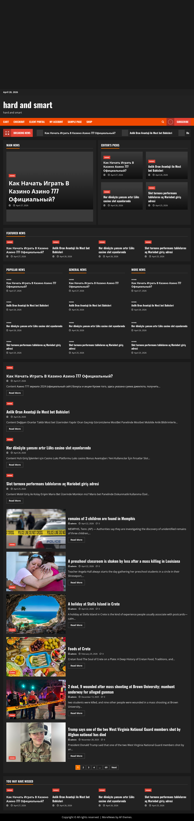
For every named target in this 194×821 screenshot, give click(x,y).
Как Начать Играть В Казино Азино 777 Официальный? (76, 133)
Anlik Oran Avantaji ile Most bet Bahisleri (147, 133)
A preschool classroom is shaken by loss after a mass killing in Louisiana (36, 571)
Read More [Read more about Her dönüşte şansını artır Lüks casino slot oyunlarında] (16, 465)
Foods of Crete (36, 657)
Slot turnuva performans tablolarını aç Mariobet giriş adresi (164, 197)
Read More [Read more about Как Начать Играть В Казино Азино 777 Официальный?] (16, 393)
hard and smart (27, 104)
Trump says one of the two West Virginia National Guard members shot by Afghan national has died (36, 742)
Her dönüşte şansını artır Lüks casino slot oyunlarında (121, 199)
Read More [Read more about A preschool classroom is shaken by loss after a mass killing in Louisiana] (78, 583)
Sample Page (75, 122)
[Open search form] (163, 122)
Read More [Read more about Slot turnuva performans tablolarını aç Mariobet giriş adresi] (16, 501)
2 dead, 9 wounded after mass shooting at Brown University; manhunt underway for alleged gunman (36, 699)
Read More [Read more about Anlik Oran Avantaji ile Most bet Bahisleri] (16, 429)
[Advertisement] (97, 22)
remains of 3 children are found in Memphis (36, 529)
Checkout (19, 122)
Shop (89, 122)
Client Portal (37, 122)
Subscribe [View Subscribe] (177, 122)
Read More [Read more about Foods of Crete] (78, 666)
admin (73, 523)
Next (114, 767)
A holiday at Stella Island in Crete (36, 614)
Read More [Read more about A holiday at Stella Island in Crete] (78, 625)
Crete (12, 630)
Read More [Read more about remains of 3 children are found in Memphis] (78, 540)
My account (56, 122)
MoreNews (108, 817)
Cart (6, 122)
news (12, 175)
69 (106, 767)
